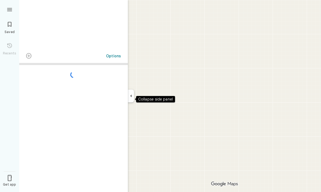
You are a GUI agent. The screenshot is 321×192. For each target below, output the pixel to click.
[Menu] (9, 9)
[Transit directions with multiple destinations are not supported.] (29, 56)
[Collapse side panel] (131, 96)
